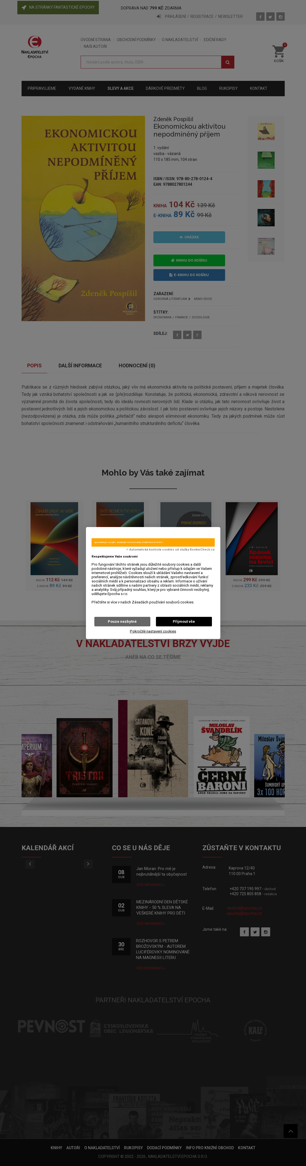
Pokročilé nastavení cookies (153, 631)
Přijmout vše (184, 621)
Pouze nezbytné (122, 621)
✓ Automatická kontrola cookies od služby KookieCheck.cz (170, 549)
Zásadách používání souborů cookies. (163, 602)
